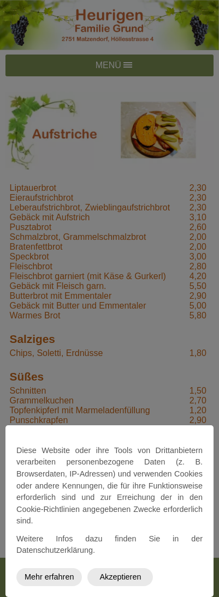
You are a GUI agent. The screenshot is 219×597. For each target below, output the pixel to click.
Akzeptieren (120, 576)
